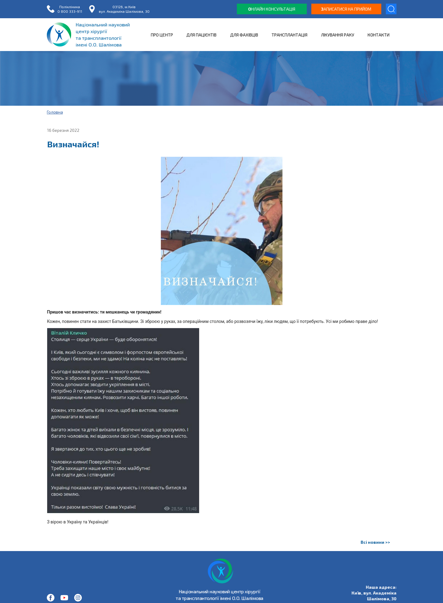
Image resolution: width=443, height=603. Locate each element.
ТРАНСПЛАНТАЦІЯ (289, 34)
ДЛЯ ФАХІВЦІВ (244, 34)
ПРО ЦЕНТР (162, 34)
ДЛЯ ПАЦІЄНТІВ (201, 34)
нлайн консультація (271, 9)
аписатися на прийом (346, 9)
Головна (55, 112)
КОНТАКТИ (378, 34)
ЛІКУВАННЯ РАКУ (337, 34)
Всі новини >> (375, 542)
